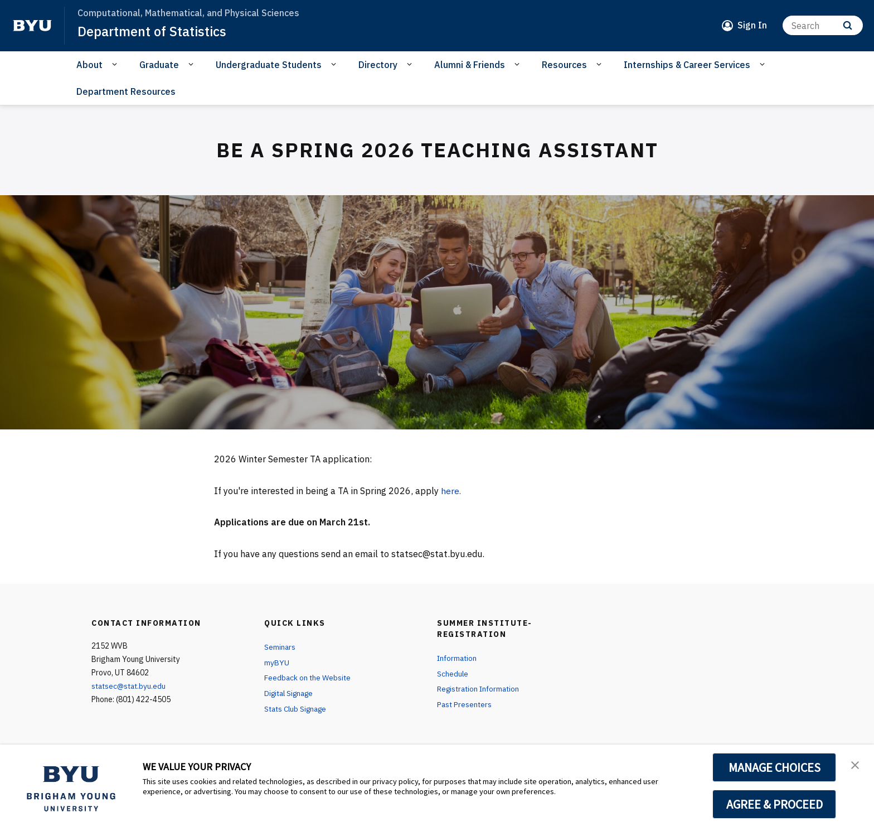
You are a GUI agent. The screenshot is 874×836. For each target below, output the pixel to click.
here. (451, 490)
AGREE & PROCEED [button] (774, 804)
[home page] (32, 25)
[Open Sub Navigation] (116, 64)
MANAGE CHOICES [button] (774, 767)
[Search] (823, 25)
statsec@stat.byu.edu (130, 686)
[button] (855, 764)
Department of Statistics (153, 31)
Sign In (752, 25)
